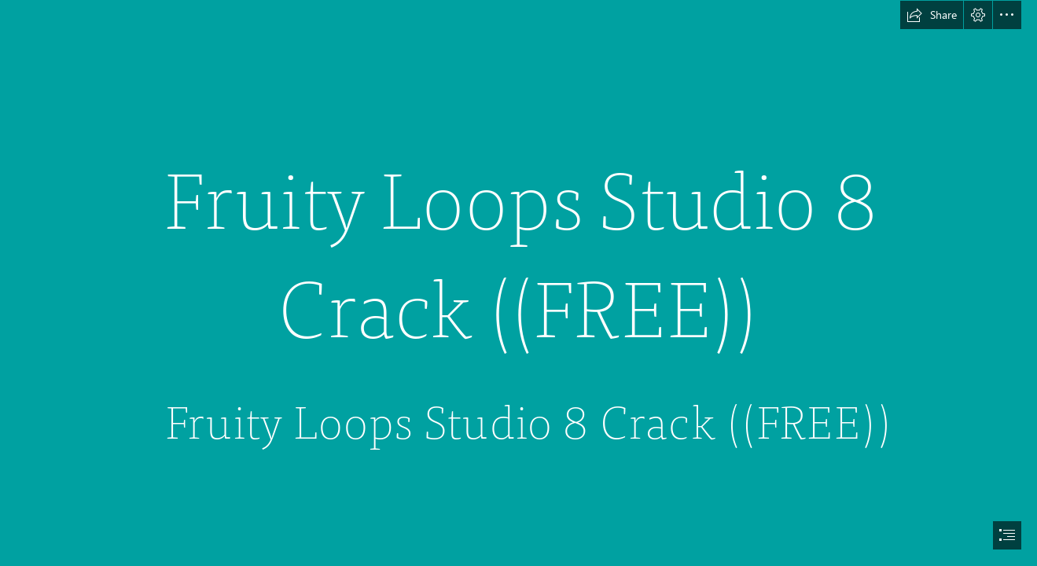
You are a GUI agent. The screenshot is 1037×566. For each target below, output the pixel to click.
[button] (931, 15)
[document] (518, 283)
